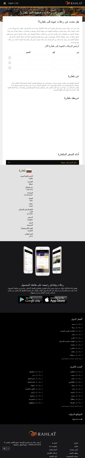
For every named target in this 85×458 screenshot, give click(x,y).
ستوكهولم (35, 403)
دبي (37, 375)
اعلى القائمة (53, 456)
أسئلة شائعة (53, 450)
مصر (77, 324)
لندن (77, 389)
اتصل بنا (54, 443)
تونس (76, 396)
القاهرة (76, 372)
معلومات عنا (53, 446)
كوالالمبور (75, 382)
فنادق (76, 446)
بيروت (76, 375)
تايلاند (76, 352)
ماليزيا (76, 345)
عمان (76, 379)
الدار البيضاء (35, 382)
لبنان (77, 334)
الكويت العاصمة (33, 389)
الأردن (76, 338)
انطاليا (76, 399)
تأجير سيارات (73, 450)
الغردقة (76, 403)
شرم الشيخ (35, 379)
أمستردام (35, 399)
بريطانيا (76, 355)
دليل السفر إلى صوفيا (69, 162)
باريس (36, 392)
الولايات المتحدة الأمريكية (70, 341)
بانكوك (36, 385)
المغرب (76, 348)
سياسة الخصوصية (72, 456)
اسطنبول (35, 372)
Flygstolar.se (77, 419)
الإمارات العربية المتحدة (71, 331)
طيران (76, 443)
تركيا (77, 328)
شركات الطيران (52, 453)
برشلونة (36, 396)
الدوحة (76, 392)
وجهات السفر (73, 453)
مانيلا (77, 385)
